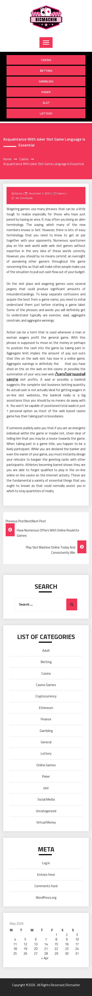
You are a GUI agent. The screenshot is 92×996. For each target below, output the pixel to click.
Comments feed (46, 885)
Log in (46, 862)
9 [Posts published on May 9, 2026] (67, 939)
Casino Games (46, 684)
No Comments (24, 198)
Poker (46, 92)
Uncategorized (46, 810)
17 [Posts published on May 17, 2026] (77, 944)
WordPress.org (46, 897)
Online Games (46, 765)
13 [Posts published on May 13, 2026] (35, 944)
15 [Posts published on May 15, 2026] (56, 944)
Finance (46, 719)
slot (46, 102)
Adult (46, 650)
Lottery (46, 113)
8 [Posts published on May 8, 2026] (56, 939)
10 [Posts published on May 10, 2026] (77, 939)
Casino (46, 59)
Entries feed (46, 874)
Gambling (46, 81)
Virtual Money (46, 822)
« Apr (44, 958)
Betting (46, 70)
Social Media (46, 799)
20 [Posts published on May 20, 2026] (35, 948)
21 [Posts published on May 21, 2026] (46, 948)
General (46, 742)
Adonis (18, 193)
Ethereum (46, 707)
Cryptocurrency (46, 696)
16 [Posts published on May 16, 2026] (66, 944)
